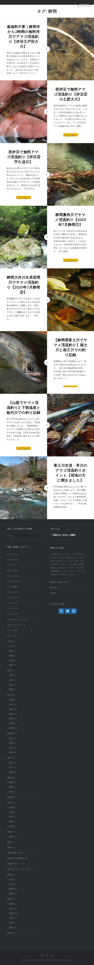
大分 (11, 704)
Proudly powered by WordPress (34, 960)
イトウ (10, 565)
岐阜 (11, 685)
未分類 (10, 797)
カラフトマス (13, 581)
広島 (11, 660)
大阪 (11, 918)
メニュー (85, 4)
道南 (11, 743)
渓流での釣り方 (13, 853)
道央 (11, 748)
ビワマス (11, 614)
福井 (11, 772)
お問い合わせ (63, 582)
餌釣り (10, 933)
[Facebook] (61, 611)
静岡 (11, 836)
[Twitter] (67, 611)
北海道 (10, 733)
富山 (11, 762)
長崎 (11, 723)
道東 (11, 752)
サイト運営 (12, 587)
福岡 (11, 718)
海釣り (10, 847)
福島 (11, 821)
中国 (9, 641)
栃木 (11, 884)
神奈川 (12, 889)
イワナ (10, 570)
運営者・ (54, 582)
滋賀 (11, 927)
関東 (9, 874)
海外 (9, 842)
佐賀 (11, 699)
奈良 (11, 922)
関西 (9, 899)
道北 (11, 738)
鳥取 (11, 665)
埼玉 (11, 879)
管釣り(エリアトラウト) (17, 869)
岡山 (11, 651)
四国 (9, 777)
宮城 (11, 807)
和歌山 (12, 913)
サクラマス (12, 592)
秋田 (11, 826)
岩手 (11, 817)
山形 (11, 812)
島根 (11, 655)
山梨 (11, 680)
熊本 (11, 714)
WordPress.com (65, 960)
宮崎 (11, 709)
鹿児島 (12, 728)
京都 (11, 904)
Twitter (53, 593)
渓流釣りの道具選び (15, 858)
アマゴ (10, 554)
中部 (9, 670)
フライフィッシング (15, 619)
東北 (9, 802)
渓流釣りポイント (14, 863)
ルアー (10, 636)
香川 (11, 792)
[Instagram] (73, 611)
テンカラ (11, 603)
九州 (9, 695)
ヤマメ (10, 630)
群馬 (11, 893)
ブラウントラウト (14, 625)
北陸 (9, 758)
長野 (11, 689)
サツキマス (12, 597)
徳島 (11, 782)
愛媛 (11, 787)
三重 (11, 675)
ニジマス (11, 608)
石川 (11, 767)
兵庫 (11, 908)
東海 (9, 832)
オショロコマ (13, 576)
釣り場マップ (55, 587)
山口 (11, 646)
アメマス (11, 559)
